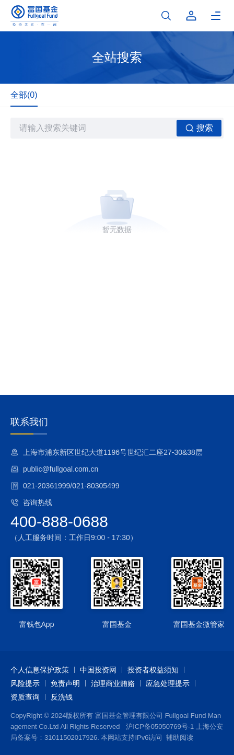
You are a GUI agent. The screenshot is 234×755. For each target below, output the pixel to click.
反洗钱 (62, 697)
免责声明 (65, 683)
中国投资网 (98, 670)
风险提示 (25, 683)
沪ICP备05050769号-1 (160, 726)
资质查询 (25, 697)
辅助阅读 (179, 737)
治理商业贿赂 (113, 683)
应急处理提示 (168, 683)
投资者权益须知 (153, 670)
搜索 (199, 128)
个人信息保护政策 (39, 670)
